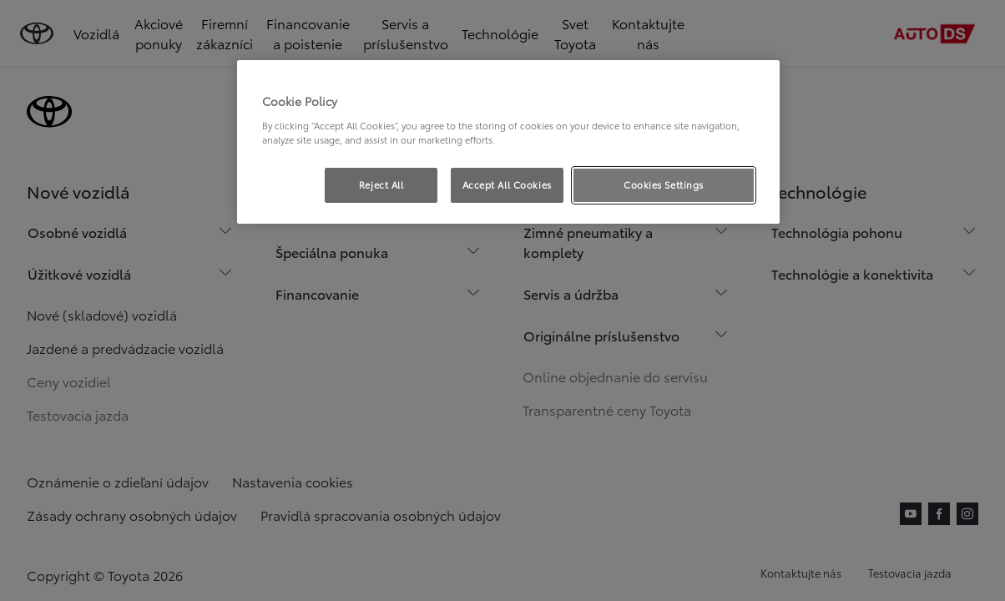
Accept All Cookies (507, 184)
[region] (508, 142)
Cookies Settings (664, 184)
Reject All (381, 184)
